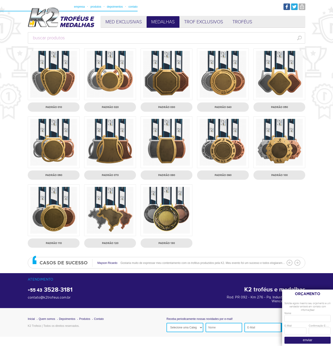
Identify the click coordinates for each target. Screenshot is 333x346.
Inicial (31, 319)
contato (132, 6)
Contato (99, 319)
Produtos (84, 319)
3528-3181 (50, 289)
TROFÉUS (242, 22)
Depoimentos (67, 319)
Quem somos (47, 319)
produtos (95, 6)
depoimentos (115, 6)
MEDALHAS (163, 22)
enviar (307, 340)
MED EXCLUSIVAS (123, 22)
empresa (79, 6)
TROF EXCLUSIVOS (203, 22)
